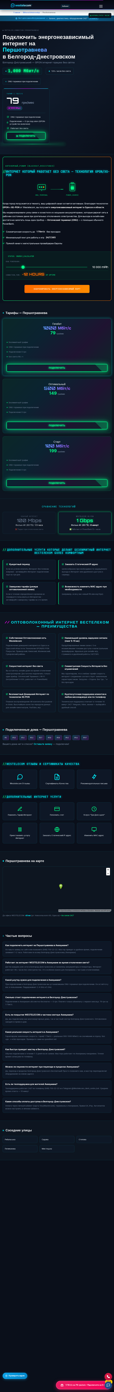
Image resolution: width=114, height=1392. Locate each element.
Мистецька (47, 1139)
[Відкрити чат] (108, 1385)
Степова (82, 1129)
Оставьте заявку (43, 734)
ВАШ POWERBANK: (13, 252)
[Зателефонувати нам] (108, 1377)
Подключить (57, 358)
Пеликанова (10, 1139)
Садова (45, 1129)
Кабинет (65, 6)
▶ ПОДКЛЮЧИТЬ (26, 126)
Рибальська (10, 1129)
